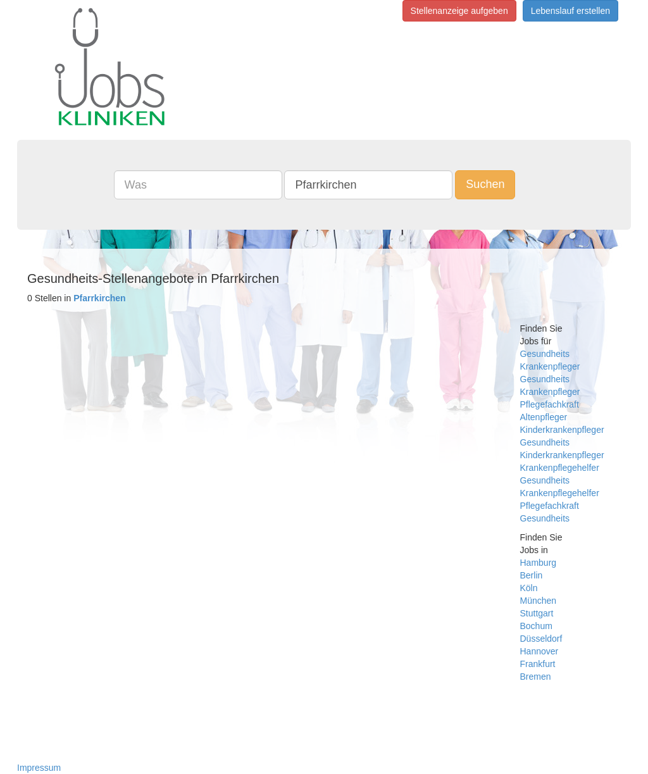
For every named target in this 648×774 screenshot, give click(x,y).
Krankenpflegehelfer (559, 468)
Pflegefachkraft (549, 404)
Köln (529, 588)
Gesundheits (545, 354)
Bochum (536, 626)
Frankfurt (538, 664)
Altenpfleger (544, 417)
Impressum (39, 768)
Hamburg (538, 563)
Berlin (531, 575)
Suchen (485, 184)
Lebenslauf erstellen (570, 11)
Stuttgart (537, 613)
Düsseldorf (541, 639)
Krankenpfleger (550, 366)
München (538, 601)
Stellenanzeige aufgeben (459, 11)
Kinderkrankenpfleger (562, 430)
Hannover (539, 651)
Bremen (535, 676)
